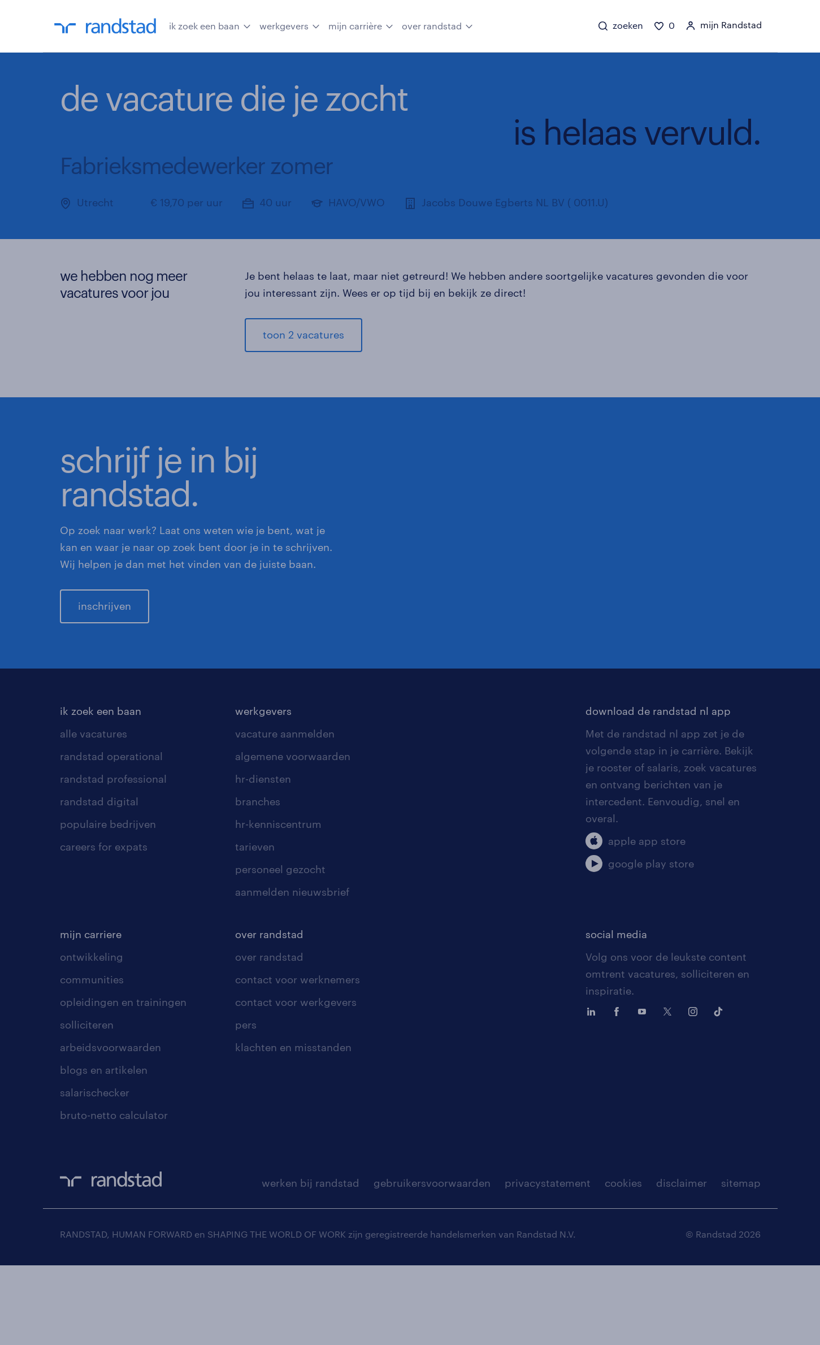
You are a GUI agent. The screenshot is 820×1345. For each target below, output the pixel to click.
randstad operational (111, 836)
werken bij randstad (310, 1262)
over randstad (437, 25)
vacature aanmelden (285, 813)
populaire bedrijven (108, 903)
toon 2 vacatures (303, 335)
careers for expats (103, 926)
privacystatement (548, 1262)
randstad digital (99, 881)
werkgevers (289, 25)
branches (257, 881)
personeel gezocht (280, 949)
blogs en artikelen (103, 1149)
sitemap (741, 1262)
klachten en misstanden (293, 1127)
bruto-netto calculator (114, 1194)
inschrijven (104, 646)
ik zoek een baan (210, 25)
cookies (623, 1262)
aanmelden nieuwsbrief (292, 971)
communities (92, 1059)
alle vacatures (93, 813)
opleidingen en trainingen (123, 1081)
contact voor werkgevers (296, 1081)
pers (246, 1104)
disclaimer (681, 1262)
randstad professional (113, 858)
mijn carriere (91, 1014)
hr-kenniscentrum (278, 903)
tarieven (255, 926)
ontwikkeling (91, 1036)
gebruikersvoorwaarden (432, 1262)
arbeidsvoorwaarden (110, 1127)
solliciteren (87, 1104)
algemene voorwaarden (292, 836)
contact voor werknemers (297, 1059)
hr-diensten (263, 858)
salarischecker (94, 1172)
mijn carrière (360, 25)
